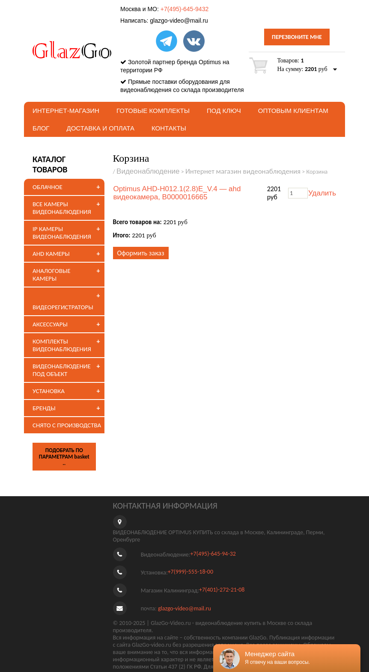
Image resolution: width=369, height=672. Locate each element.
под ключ (224, 110)
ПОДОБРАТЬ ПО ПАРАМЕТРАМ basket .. (64, 456)
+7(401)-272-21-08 (221, 589)
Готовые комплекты (153, 110)
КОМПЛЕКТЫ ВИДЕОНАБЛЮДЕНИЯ (62, 345)
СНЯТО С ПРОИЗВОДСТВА (67, 425)
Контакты (169, 128)
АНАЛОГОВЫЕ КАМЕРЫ (52, 274)
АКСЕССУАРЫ (50, 324)
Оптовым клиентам (293, 110)
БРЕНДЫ (44, 408)
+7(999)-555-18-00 (190, 571)
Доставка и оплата (100, 128)
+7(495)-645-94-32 (213, 553)
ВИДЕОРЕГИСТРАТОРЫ (63, 307)
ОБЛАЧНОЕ (47, 187)
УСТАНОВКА (49, 391)
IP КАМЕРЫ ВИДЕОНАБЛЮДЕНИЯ (62, 232)
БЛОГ (41, 128)
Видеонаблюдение (148, 171)
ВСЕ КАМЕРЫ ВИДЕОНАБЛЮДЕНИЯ (62, 208)
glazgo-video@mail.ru (179, 20)
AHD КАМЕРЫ (51, 254)
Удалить (322, 193)
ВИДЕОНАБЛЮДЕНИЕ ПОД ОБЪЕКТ (62, 370)
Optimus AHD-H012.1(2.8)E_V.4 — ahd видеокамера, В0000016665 (177, 193)
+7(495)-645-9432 (184, 9)
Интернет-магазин (66, 110)
